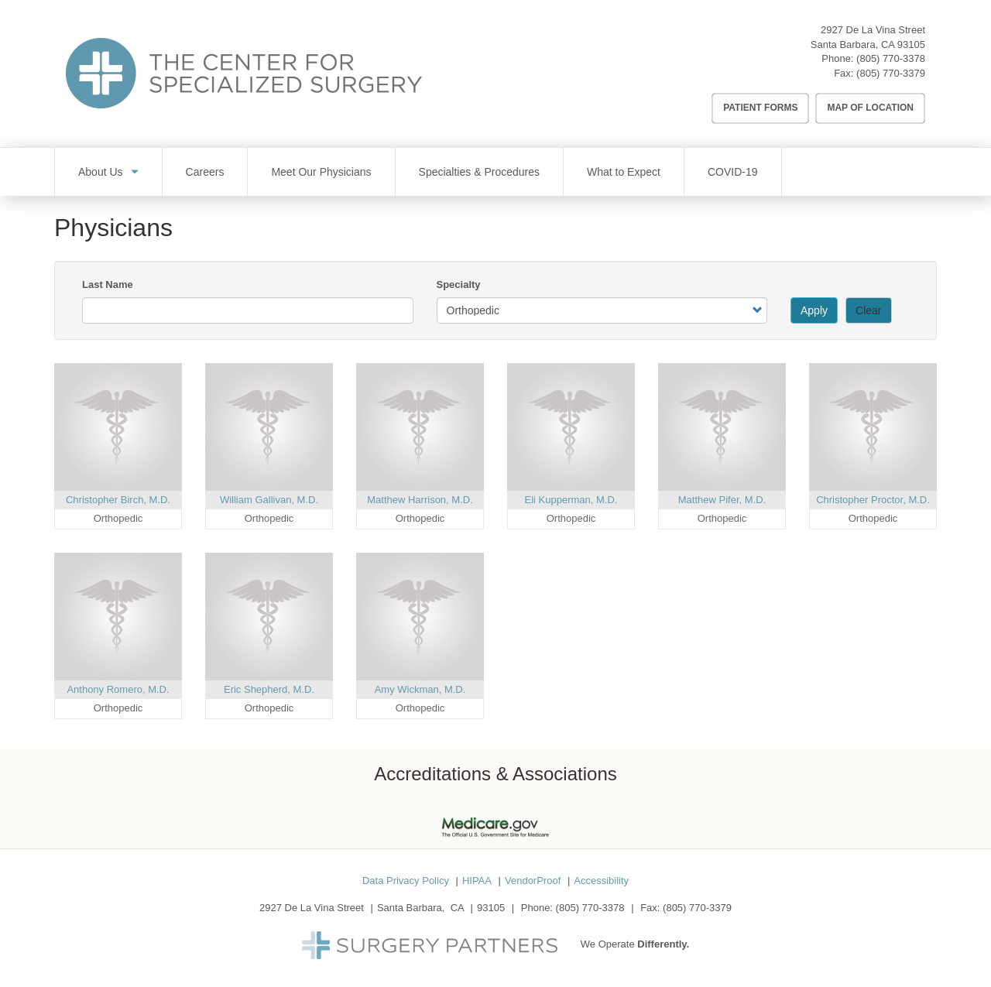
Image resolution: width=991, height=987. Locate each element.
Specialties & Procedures (479, 172)
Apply (814, 310)
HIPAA (477, 880)
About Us (100, 172)
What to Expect (623, 172)
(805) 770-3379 (890, 73)
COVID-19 (733, 172)
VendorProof (533, 880)
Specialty (459, 284)
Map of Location (870, 107)
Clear (868, 310)
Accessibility (601, 880)
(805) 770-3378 (890, 58)
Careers (205, 172)
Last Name (107, 284)
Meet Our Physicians (321, 172)
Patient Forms (760, 107)
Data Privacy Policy (405, 880)
